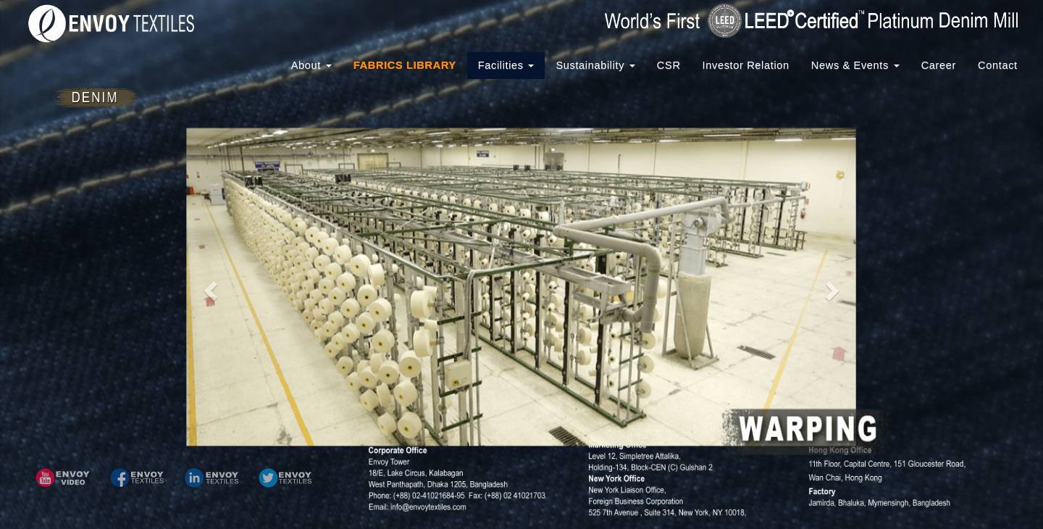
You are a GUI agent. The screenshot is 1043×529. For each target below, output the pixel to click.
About (311, 65)
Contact (998, 65)
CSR (669, 65)
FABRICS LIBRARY (404, 65)
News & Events (855, 65)
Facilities (506, 65)
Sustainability (595, 65)
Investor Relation (746, 65)
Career (938, 65)
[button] (62, 477)
